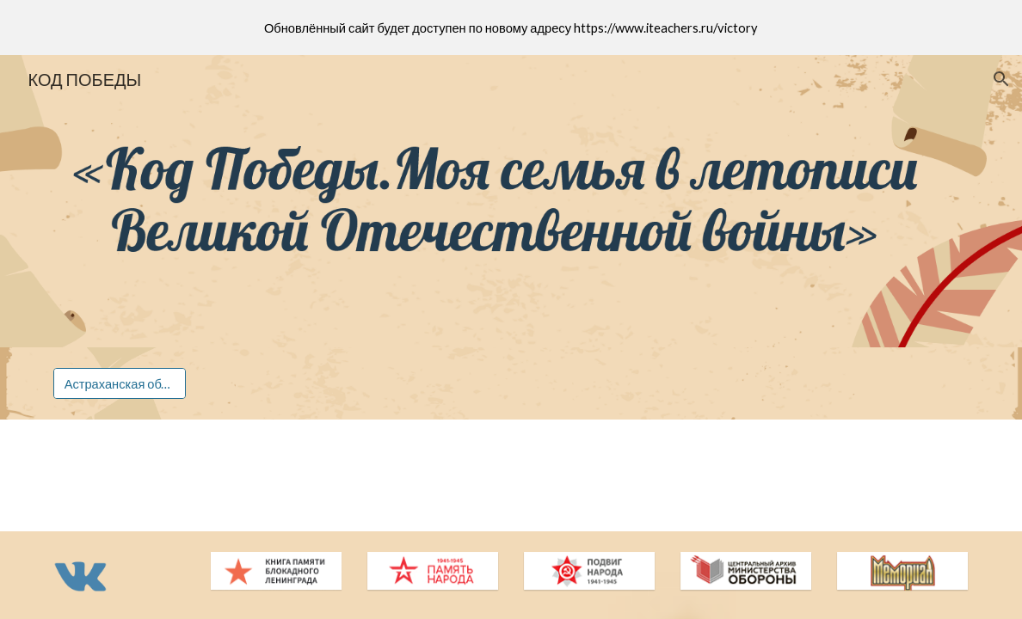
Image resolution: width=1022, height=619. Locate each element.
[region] (511, 27)
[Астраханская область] (120, 383)
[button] (1001, 79)
